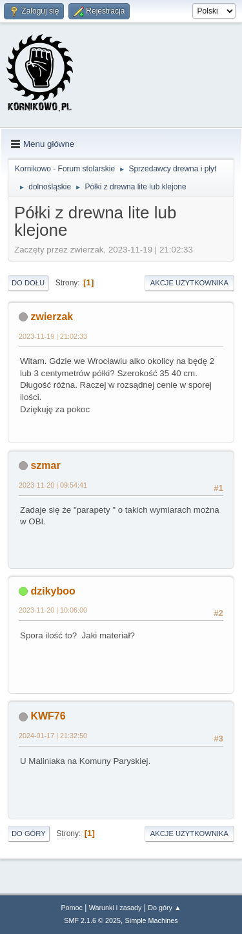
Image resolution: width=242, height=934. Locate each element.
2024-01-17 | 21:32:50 (53, 735)
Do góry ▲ (164, 907)
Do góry (29, 833)
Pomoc (72, 907)
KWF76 (47, 715)
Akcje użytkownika (189, 283)
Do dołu (28, 283)
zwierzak (51, 316)
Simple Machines (151, 920)
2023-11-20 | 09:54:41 (53, 485)
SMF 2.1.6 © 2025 (92, 920)
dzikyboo (52, 591)
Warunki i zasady (115, 907)
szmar (45, 465)
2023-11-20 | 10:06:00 (53, 610)
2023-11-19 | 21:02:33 (53, 336)
